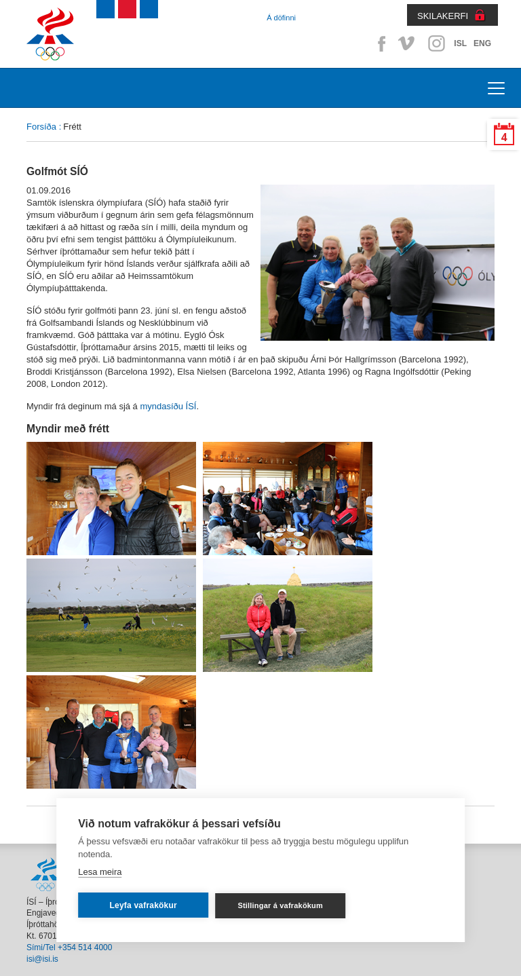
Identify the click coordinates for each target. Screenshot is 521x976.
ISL (460, 43)
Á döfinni (281, 18)
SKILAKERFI (442, 16)
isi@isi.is (42, 959)
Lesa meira (99, 872)
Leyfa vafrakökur (143, 905)
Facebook (379, 43)
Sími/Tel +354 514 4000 (69, 947)
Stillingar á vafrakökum (280, 905)
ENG (482, 43)
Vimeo (408, 43)
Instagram (436, 43)
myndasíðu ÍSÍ (168, 406)
